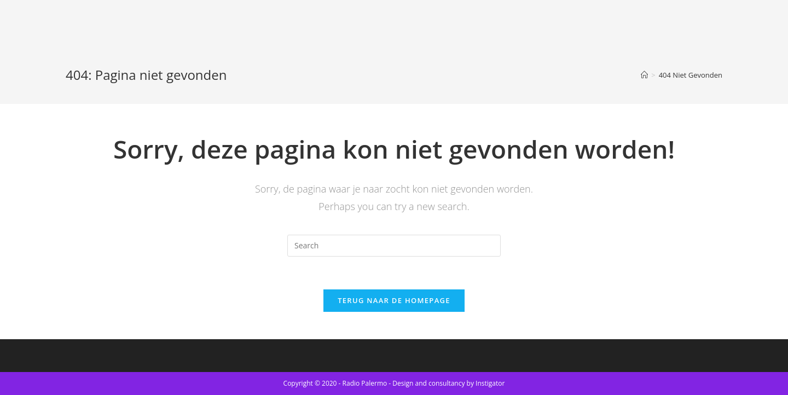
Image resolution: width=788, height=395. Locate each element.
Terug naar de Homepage (394, 300)
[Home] (644, 75)
